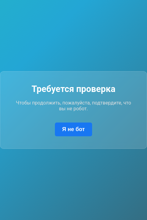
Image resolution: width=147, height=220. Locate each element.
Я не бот (73, 129)
